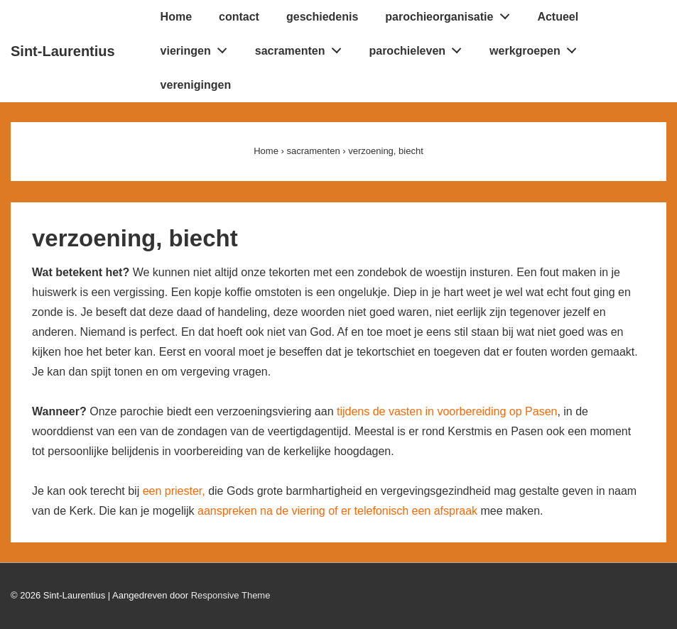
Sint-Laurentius (63, 51)
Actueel (557, 17)
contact (239, 17)
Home (176, 17)
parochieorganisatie (451, 13)
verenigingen (196, 85)
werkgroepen (536, 47)
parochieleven (419, 47)
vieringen (198, 47)
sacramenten (302, 47)
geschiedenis (322, 17)
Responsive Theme (231, 595)
